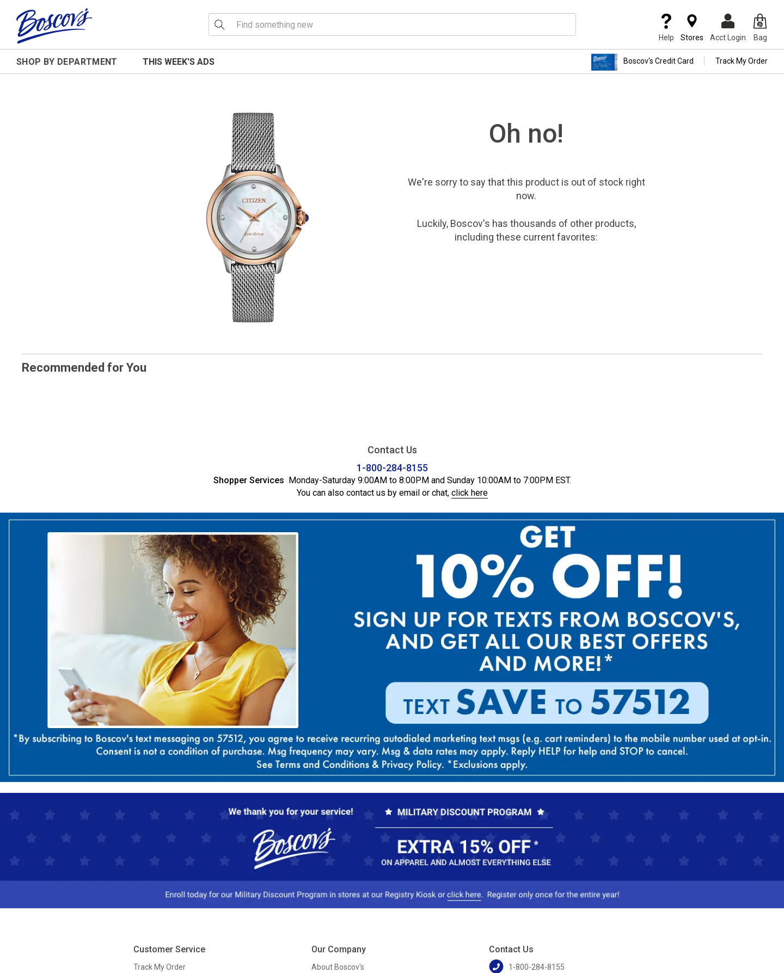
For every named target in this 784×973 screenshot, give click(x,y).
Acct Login (728, 28)
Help (666, 28)
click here (469, 493)
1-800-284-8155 (392, 467)
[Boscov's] (54, 25)
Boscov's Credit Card (642, 62)
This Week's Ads (179, 62)
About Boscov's (337, 967)
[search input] (392, 24)
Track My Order (741, 61)
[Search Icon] (219, 24)
